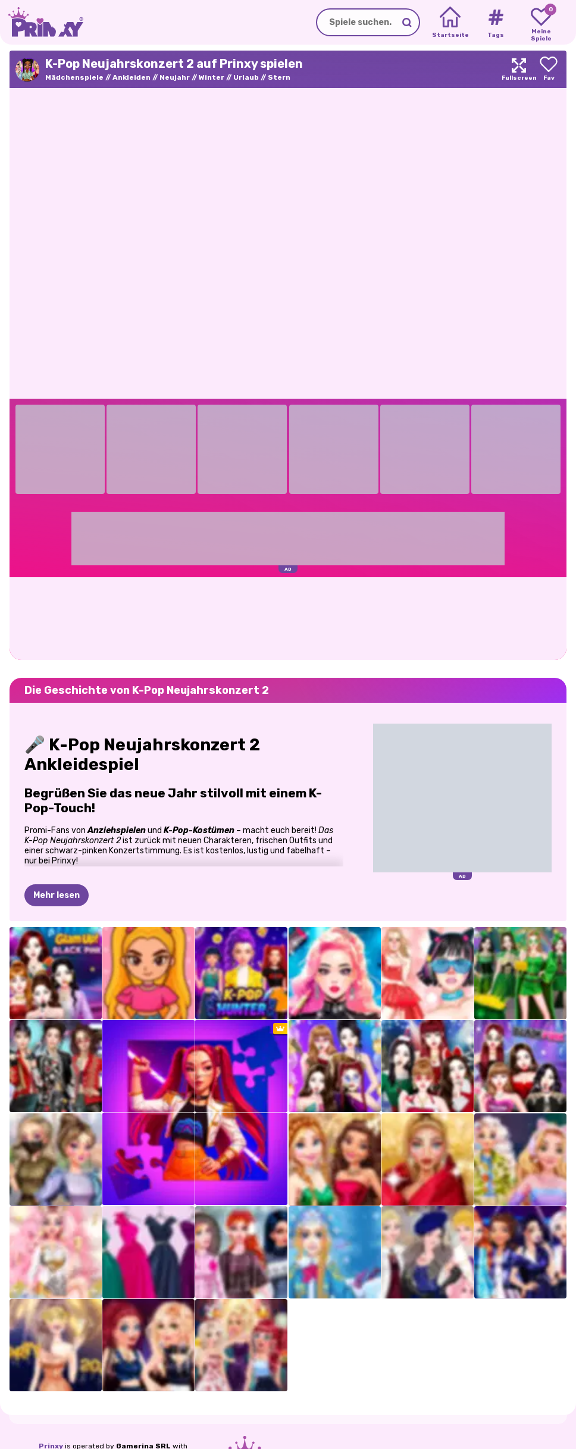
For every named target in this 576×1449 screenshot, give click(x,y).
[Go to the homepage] (41, 22)
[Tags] (495, 22)
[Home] (450, 22)
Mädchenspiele (74, 77)
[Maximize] (519, 69)
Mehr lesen (56, 895)
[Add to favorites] (549, 69)
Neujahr (174, 77)
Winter (211, 77)
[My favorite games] (541, 22)
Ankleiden (131, 77)
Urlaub (246, 77)
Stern (279, 77)
